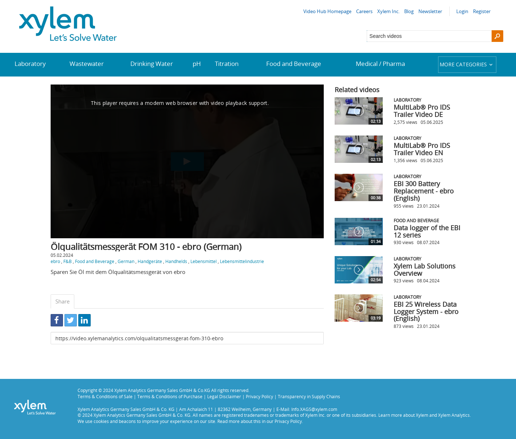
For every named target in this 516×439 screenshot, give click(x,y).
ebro (55, 261)
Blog (409, 11)
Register (482, 11)
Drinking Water (151, 63)
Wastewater (87, 63)
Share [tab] (62, 301)
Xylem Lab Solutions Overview (425, 270)
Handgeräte (150, 261)
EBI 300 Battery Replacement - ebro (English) (424, 191)
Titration (227, 63)
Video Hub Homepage (327, 11)
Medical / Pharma (380, 63)
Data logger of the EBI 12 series (427, 231)
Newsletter (430, 11)
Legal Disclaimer (224, 396)
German (126, 261)
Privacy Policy (259, 396)
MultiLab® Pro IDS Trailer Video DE (422, 111)
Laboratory (30, 63)
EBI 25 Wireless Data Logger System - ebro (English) (426, 311)
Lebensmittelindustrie (242, 261)
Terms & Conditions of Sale (105, 396)
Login (462, 11)
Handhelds (176, 261)
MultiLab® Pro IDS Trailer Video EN (422, 149)
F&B (67, 261)
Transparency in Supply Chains (309, 396)
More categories (467, 64)
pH (197, 63)
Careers (364, 11)
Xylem (422, 415)
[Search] (497, 36)
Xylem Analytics (454, 415)
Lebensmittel (203, 261)
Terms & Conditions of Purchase (169, 396)
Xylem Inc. (388, 11)
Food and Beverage (293, 63)
